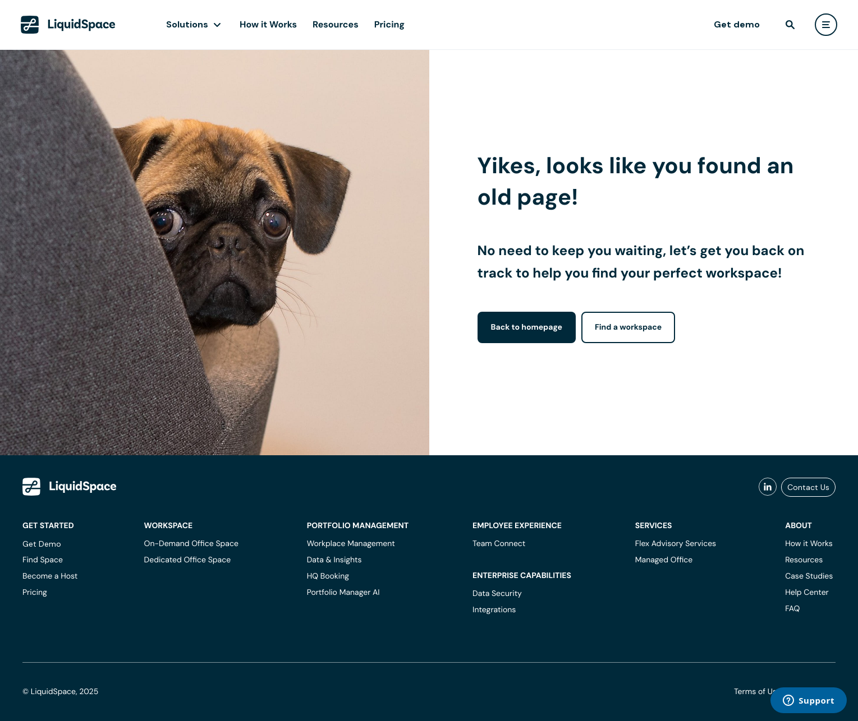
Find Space (42, 560)
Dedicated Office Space (187, 560)
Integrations (494, 610)
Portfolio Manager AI (343, 593)
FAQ (792, 609)
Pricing (389, 24)
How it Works (268, 24)
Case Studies (809, 576)
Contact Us (808, 487)
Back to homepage (526, 327)
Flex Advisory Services (675, 544)
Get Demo (41, 544)
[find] (790, 24)
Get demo (737, 24)
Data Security (497, 594)
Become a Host (49, 576)
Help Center (807, 593)
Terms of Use (757, 692)
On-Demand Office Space (191, 544)
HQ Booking (328, 576)
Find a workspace (628, 327)
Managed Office (663, 560)
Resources (336, 24)
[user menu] (826, 24)
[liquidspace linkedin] (768, 487)
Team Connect (498, 544)
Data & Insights (334, 560)
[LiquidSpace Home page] (68, 25)
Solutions (187, 24)
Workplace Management (351, 544)
